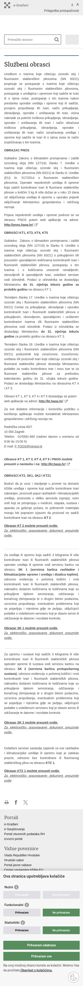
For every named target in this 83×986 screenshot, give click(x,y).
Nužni (8, 887)
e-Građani (11, 824)
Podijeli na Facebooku (16, 802)
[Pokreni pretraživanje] (56, 39)
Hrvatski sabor (14, 860)
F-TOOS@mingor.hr (28, 446)
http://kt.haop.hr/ (51, 401)
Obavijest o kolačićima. (36, 970)
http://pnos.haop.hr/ (18, 224)
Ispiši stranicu (6, 802)
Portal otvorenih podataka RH (24, 834)
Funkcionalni (13, 905)
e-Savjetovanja (14, 829)
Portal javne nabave (18, 865)
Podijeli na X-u (25, 802)
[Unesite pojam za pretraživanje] (24, 39)
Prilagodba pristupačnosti (61, 10)
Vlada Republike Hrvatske (22, 855)
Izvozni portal (13, 839)
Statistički (11, 923)
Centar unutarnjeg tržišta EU (23, 870)
